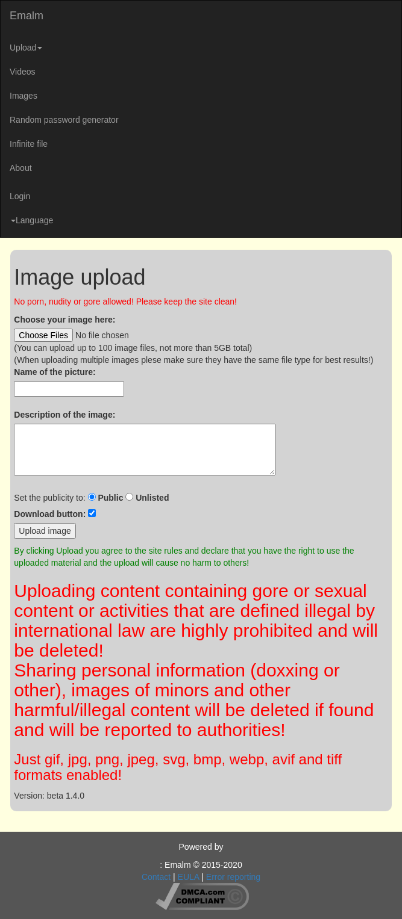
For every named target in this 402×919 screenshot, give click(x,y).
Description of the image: (64, 414)
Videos (23, 71)
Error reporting (233, 877)
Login (20, 196)
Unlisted (152, 498)
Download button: (50, 514)
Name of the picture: (54, 372)
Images (23, 96)
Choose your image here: (64, 319)
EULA (188, 877)
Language (32, 220)
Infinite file (29, 144)
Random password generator (64, 120)
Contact (156, 877)
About (21, 168)
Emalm (26, 16)
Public (110, 498)
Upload (26, 47)
